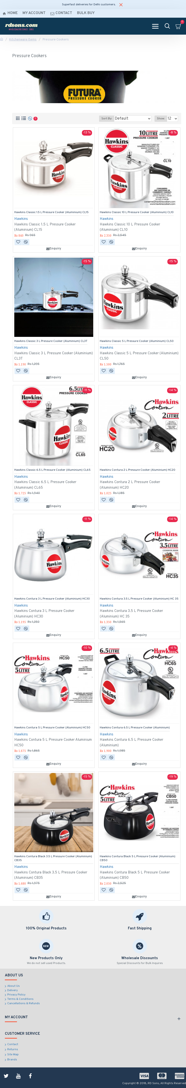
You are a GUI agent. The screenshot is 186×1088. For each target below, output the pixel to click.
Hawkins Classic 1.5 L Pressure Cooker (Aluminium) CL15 (51, 212)
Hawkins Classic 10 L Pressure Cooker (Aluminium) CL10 (137, 212)
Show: (161, 119)
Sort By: (106, 119)
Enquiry (53, 249)
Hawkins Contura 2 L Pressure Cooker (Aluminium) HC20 (137, 470)
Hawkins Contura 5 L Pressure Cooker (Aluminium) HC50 (52, 728)
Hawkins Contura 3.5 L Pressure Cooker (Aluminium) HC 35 (139, 599)
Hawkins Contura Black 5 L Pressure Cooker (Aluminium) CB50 (137, 858)
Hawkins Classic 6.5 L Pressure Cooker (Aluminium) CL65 (52, 470)
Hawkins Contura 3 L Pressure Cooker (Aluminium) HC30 (52, 599)
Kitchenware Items (23, 40)
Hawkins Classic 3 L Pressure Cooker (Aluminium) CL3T (50, 341)
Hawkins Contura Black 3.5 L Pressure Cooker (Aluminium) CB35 (53, 858)
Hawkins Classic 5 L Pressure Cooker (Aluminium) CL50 (137, 341)
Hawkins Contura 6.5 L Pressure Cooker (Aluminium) (135, 728)
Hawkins (21, 219)
